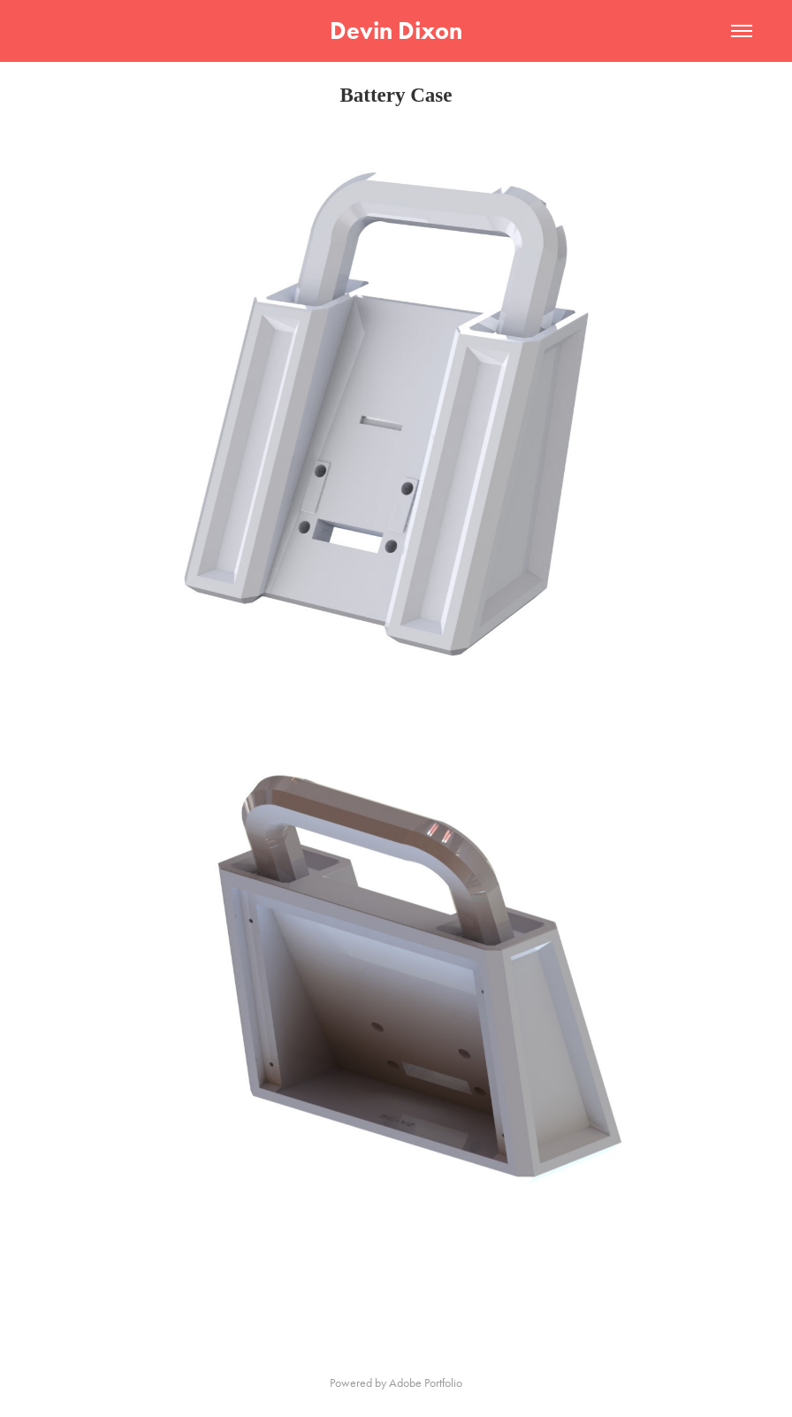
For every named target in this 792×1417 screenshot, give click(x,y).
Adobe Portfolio (425, 1382)
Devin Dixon (396, 30)
